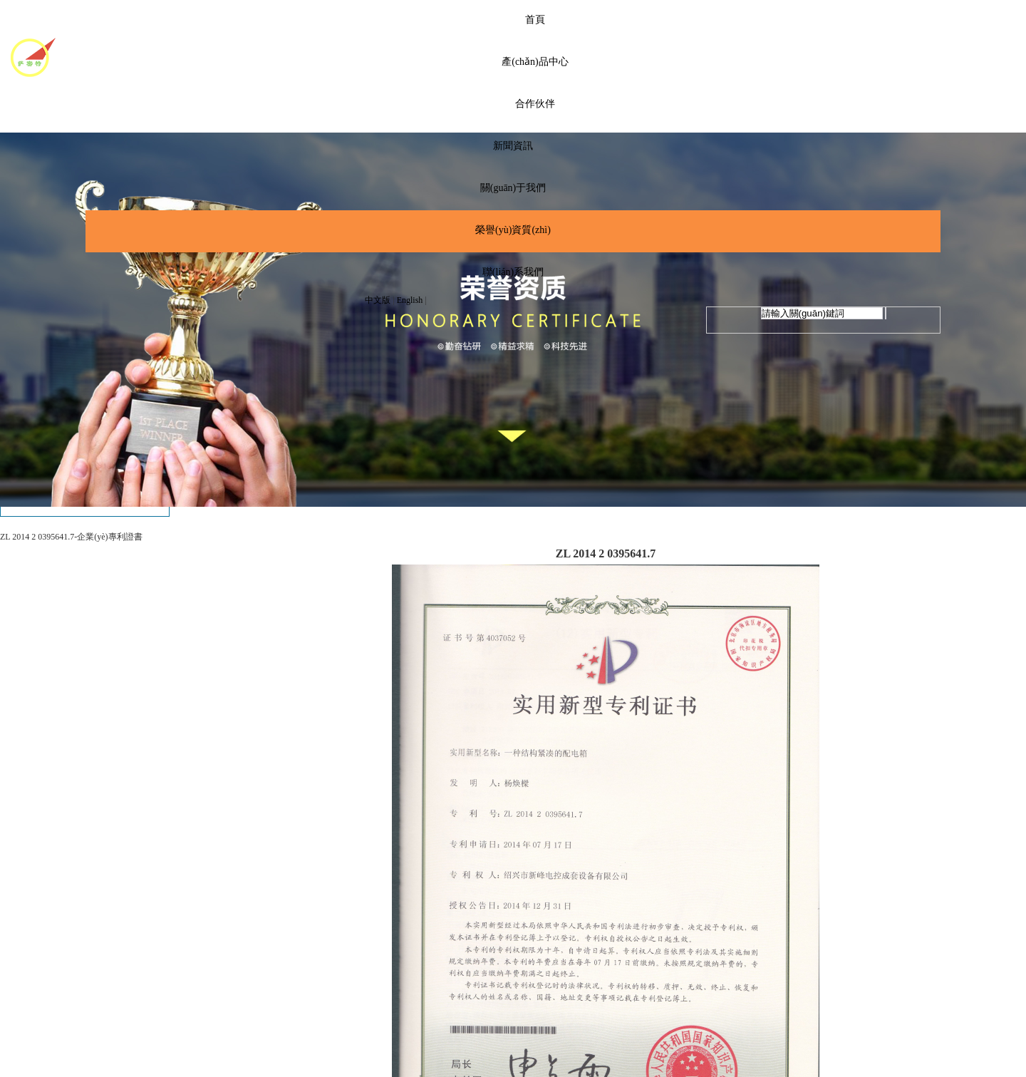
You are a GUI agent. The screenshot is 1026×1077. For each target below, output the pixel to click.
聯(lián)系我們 (513, 272)
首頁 (535, 19)
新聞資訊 (513, 145)
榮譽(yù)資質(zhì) (513, 230)
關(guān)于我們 (513, 187)
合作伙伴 (535, 103)
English (410, 300)
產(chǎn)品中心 (535, 61)
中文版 (377, 300)
